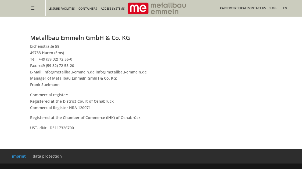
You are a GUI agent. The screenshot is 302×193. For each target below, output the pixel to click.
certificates (240, 8)
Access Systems (113, 8)
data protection (47, 156)
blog (272, 8)
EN (285, 8)
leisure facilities (61, 8)
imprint (19, 156)
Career (225, 8)
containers (87, 8)
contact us (256, 8)
